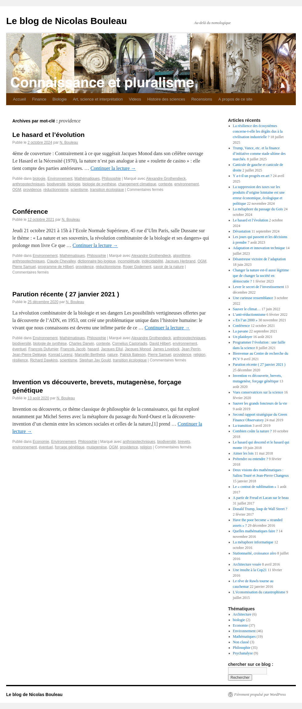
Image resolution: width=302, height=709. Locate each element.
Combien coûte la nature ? (252, 431)
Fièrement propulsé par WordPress (260, 694)
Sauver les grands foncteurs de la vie (260, 403)
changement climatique (137, 184)
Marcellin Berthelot (90, 354)
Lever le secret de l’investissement (258, 287)
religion (200, 354)
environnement (186, 184)
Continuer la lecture (113, 168)
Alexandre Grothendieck (166, 178)
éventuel (19, 349)
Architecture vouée (247, 564)
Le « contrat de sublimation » (254, 486)
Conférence (30, 211)
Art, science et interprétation (98, 99)
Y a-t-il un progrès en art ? (252, 176)
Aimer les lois (243, 453)
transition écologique (107, 190)
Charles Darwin (81, 343)
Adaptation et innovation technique (259, 248)
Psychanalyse (243, 653)
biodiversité (56, 184)
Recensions (201, 99)
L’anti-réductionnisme (249, 314)
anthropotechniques (28, 184)
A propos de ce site (235, 99)
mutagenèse (97, 447)
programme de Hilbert (56, 267)
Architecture (242, 614)
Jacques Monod (138, 349)
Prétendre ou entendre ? (250, 459)
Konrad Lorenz (60, 354)
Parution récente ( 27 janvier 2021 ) (65, 294)
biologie (39, 178)
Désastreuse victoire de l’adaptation (259, 259)
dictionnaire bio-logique (97, 261)
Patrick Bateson (133, 354)
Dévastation (242, 231)
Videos (135, 99)
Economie (41, 441)
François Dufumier (43, 349)
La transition (242, 425)
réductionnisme (55, 190)
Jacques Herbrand (180, 261)
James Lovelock (166, 349)
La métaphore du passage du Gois (258, 209)
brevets (184, 441)
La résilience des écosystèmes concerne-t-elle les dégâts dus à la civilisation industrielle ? (258, 131)
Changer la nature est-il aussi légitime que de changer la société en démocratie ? (261, 275)
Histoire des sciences (166, 99)
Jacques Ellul (112, 349)
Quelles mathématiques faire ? (255, 531)
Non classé (241, 642)
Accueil (19, 99)
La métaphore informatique (253, 542)
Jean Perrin (191, 349)
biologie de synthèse (99, 184)
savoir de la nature (168, 267)
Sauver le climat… (247, 309)
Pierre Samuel (24, 267)
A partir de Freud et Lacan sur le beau (261, 498)
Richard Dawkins (44, 360)
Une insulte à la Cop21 (250, 570)
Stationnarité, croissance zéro (254, 553)
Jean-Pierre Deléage (29, 354)
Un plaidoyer (242, 337)
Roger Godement (137, 267)
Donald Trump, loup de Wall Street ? (260, 509)
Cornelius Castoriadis (129, 343)
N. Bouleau (68, 142)
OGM (16, 190)
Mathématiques (87, 178)
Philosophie (111, 178)
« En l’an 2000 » (245, 320)
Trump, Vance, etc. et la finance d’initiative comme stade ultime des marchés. (259, 153)
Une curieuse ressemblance (253, 298)
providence (32, 190)
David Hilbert (160, 343)
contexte (165, 184)
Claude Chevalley (61, 261)
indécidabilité (152, 261)
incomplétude (129, 261)
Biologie (59, 99)
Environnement (59, 178)
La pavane (240, 331)
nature (112, 354)
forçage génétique (69, 447)
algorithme (181, 256)
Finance (39, 99)
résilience (20, 360)
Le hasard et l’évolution (48, 134)
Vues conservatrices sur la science (258, 392)
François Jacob (72, 349)
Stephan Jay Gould (95, 360)
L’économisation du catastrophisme (259, 592)
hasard (93, 349)
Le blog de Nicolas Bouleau (66, 21)
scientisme (79, 190)
